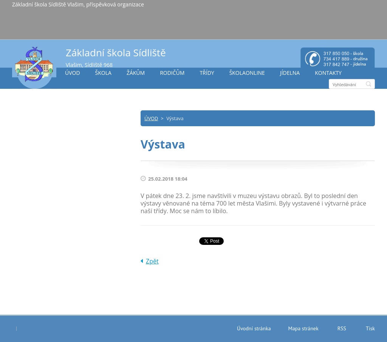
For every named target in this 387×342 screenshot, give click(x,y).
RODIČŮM (172, 72)
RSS (341, 328)
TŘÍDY (207, 72)
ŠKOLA (103, 72)
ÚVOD (72, 72)
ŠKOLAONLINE (247, 72)
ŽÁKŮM (136, 72)
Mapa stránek (303, 328)
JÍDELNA (290, 72)
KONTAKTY (328, 72)
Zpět (152, 261)
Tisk (370, 328)
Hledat (368, 84)
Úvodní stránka (254, 328)
